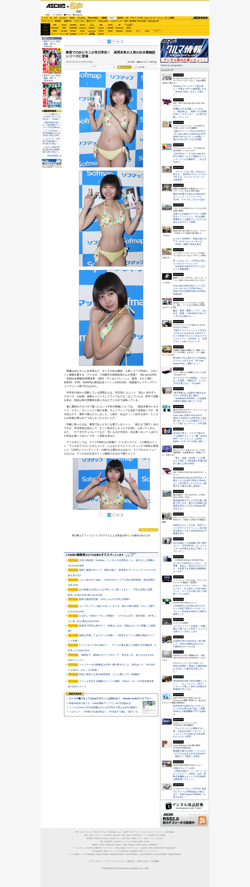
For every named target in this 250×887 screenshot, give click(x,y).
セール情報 (169, 18)
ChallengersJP (153, 21)
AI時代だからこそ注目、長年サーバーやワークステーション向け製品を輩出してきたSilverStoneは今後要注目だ (190, 529)
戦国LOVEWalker (175, 854)
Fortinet (129, 31)
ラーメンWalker (74, 854)
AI (51, 18)
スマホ (140, 18)
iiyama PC (116, 835)
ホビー (112, 18)
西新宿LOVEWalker (117, 854)
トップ (45, 18)
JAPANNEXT (73, 34)
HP (119, 25)
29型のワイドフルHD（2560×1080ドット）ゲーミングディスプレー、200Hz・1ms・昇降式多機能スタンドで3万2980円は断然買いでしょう (190, 773)
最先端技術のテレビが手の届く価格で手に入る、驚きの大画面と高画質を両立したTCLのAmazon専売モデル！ (189, 504)
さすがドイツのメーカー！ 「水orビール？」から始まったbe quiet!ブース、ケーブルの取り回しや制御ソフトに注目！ (190, 589)
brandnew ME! (92, 34)
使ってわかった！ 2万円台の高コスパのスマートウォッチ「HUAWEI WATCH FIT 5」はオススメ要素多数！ (189, 264)
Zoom (147, 31)
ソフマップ (83, 34)
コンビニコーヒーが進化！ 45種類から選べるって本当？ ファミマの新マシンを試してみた (190, 629)
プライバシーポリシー (115, 861)
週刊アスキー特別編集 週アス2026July (52, 44)
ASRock (92, 28)
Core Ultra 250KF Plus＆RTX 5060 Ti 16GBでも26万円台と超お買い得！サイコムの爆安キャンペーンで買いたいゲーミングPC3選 (190, 419)
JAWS (54, 31)
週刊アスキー (91, 21)
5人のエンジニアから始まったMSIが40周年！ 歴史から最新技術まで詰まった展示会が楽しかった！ (190, 667)
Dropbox (101, 31)
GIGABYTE (82, 28)
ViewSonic (120, 28)
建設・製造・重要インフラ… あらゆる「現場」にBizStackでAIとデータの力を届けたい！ (190, 313)
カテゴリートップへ (148, 529)
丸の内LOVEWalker (160, 854)
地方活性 (133, 21)
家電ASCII (68, 21)
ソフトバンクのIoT (156, 31)
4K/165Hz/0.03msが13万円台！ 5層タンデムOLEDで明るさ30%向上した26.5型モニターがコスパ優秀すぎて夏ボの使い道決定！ (189, 481)
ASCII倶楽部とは (54, 156)
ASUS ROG (73, 28)
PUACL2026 (141, 21)
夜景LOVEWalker (132, 854)
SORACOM (109, 845)
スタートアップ (149, 18)
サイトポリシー (96, 861)
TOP (76, 832)
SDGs (126, 21)
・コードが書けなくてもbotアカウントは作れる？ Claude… (52, 116)
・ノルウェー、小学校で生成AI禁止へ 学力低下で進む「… (51, 141)
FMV (54, 25)
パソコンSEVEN (92, 25)
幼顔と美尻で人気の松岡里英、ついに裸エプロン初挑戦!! (109, 674)
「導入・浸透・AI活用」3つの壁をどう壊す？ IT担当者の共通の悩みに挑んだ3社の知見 (190, 461)
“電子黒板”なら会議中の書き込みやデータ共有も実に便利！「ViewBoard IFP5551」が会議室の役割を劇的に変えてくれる (189, 396)
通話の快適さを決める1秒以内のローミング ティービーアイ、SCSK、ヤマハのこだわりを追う (189, 197)
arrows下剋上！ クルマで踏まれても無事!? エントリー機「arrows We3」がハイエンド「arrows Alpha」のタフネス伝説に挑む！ (190, 437)
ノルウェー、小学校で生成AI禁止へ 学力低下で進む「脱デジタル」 (106, 711)
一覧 (113, 67)
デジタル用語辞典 (121, 851)
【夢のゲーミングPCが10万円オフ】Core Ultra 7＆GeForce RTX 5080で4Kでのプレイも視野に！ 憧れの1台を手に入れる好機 (189, 135)
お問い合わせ (143, 861)
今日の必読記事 (97, 851)
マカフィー (55, 34)
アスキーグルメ (79, 21)
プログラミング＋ (133, 848)
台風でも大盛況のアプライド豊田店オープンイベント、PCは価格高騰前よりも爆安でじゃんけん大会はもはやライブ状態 (189, 218)
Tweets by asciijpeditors (171, 65)
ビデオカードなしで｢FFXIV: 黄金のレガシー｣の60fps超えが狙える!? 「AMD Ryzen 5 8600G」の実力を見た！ (189, 792)
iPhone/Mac (93, 18)
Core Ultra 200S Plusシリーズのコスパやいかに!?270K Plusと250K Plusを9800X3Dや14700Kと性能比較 (190, 289)
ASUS (110, 25)
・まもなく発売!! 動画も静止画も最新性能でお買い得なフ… (51, 149)
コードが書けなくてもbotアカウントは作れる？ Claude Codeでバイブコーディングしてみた (120, 698)
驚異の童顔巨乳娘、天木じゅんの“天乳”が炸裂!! (104, 599)
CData (110, 31)
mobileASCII (133, 851)
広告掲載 (155, 861)
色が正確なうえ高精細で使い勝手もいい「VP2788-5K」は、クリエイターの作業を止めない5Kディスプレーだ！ (190, 547)
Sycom (82, 25)
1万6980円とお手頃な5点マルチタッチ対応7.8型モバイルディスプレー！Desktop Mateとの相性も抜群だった (190, 609)
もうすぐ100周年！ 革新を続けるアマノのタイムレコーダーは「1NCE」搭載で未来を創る (189, 241)
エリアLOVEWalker (88, 854)
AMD (64, 28)
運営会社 (131, 861)
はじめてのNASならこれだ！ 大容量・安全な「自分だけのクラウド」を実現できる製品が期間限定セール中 (190, 567)
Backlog (119, 31)
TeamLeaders (103, 21)
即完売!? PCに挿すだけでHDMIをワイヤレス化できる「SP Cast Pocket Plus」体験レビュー (190, 361)
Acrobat (64, 31)
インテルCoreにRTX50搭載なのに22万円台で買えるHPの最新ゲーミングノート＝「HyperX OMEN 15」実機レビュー (132, 707)
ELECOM (54, 28)
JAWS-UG (98, 838)
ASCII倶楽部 (200, 18)
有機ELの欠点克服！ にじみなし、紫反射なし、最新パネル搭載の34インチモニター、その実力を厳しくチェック (190, 112)
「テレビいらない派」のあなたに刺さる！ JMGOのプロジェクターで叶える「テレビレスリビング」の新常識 (190, 175)
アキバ (133, 18)
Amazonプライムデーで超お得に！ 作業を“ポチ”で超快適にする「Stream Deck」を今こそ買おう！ (189, 90)
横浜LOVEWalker (102, 854)
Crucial (101, 28)
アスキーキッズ (47, 21)
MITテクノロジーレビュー (148, 851)
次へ (118, 41)
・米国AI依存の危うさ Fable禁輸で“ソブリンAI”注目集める (51, 124)
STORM (162, 835)
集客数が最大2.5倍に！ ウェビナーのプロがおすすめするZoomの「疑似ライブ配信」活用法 (189, 754)
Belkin (128, 28)
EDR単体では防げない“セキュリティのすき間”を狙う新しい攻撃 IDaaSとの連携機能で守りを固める (190, 710)
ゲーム (160, 18)
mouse (63, 25)
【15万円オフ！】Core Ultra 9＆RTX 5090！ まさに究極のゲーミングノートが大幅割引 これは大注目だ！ (189, 157)
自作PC (120, 18)
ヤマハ (138, 31)
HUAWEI (110, 28)
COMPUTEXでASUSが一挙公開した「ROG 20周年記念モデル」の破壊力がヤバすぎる (189, 644)
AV (127, 18)
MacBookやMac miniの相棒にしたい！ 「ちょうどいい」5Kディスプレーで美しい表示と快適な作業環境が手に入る (190, 685)
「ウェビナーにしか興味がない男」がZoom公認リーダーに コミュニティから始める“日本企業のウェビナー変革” (189, 732)
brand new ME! (137, 841)
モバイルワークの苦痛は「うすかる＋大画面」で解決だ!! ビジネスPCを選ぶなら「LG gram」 (189, 381)
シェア (93, 66)
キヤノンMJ (64, 34)
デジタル (81, 18)
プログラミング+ (116, 21)
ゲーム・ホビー (77, 5)
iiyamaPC (73, 25)
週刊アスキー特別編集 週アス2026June (52, 78)
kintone (73, 31)
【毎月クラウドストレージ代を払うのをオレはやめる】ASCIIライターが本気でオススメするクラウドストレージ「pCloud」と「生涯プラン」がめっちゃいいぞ (190, 335)
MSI (101, 25)
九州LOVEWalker (146, 854)
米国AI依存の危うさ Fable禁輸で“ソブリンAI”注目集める (100, 703)
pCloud (101, 34)
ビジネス (63, 18)
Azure (82, 31)
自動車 (104, 18)
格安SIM (58, 21)
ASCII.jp (55, 6)
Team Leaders (120, 848)
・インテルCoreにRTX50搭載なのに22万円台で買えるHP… (52, 133)
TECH (72, 18)
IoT (55, 18)
